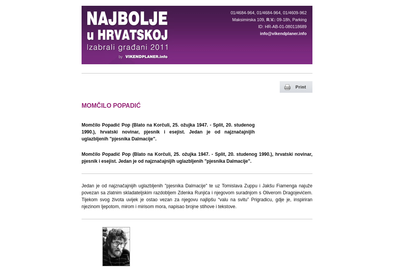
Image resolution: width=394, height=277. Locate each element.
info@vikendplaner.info (283, 33)
